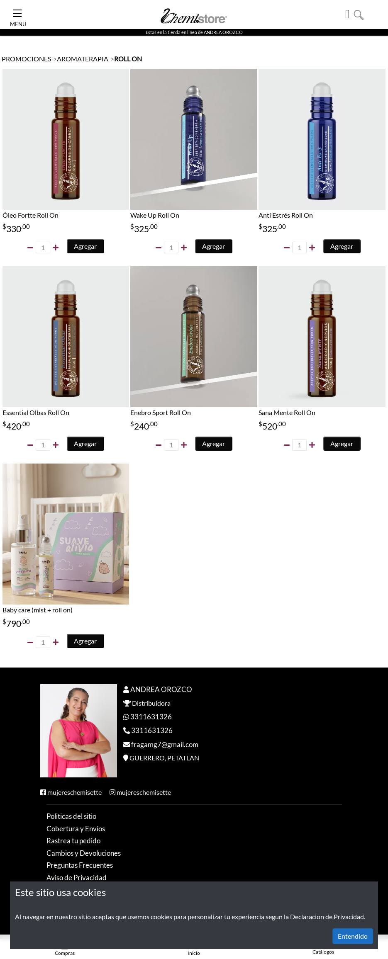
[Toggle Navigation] (17, 11)
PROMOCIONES (26, 59)
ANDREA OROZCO (161, 689)
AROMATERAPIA (82, 59)
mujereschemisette (74, 792)
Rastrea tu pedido (73, 841)
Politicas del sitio (71, 816)
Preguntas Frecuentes (79, 865)
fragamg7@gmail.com (164, 744)
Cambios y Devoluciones (83, 853)
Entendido (353, 936)
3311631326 (151, 717)
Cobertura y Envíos (75, 829)
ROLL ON (128, 59)
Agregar (85, 246)
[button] (359, 14)
